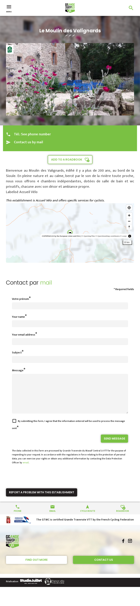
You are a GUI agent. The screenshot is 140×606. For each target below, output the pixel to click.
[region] (70, 233)
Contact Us (103, 567)
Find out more (36, 567)
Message (17, 370)
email (26, 470)
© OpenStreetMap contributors (107, 236)
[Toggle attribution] (129, 236)
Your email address (23, 334)
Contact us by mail (28, 142)
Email (52, 517)
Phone (17, 517)
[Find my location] (129, 208)
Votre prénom (20, 299)
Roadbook (122, 517)
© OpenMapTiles (88, 236)
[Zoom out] (129, 221)
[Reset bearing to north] (129, 227)
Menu (9, 8)
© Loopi (123, 236)
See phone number (36, 134)
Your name (18, 317)
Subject (17, 352)
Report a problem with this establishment (41, 499)
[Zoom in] (129, 215)
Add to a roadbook (66, 160)
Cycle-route (87, 517)
